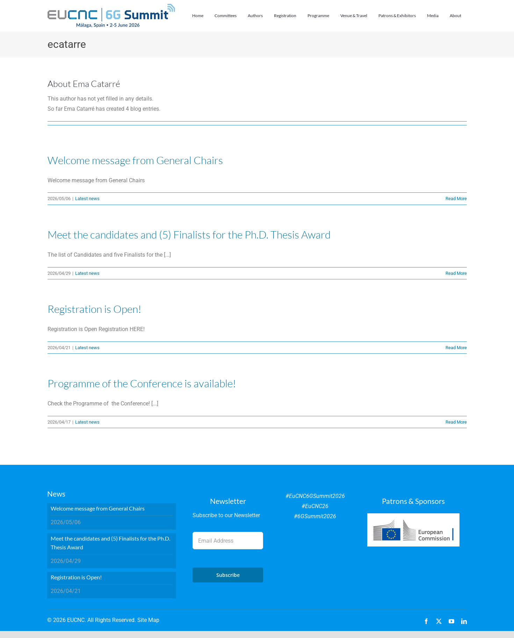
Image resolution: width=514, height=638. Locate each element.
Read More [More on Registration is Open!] (456, 347)
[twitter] (439, 621)
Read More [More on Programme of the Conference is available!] (456, 422)
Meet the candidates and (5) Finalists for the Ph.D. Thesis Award (189, 234)
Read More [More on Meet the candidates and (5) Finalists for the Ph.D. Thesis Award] (456, 273)
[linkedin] (464, 621)
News (56, 493)
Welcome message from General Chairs (135, 160)
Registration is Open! (95, 308)
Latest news (87, 198)
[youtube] (451, 621)
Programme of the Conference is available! (142, 383)
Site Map (148, 620)
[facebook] (426, 621)
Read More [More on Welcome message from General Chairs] (456, 198)
